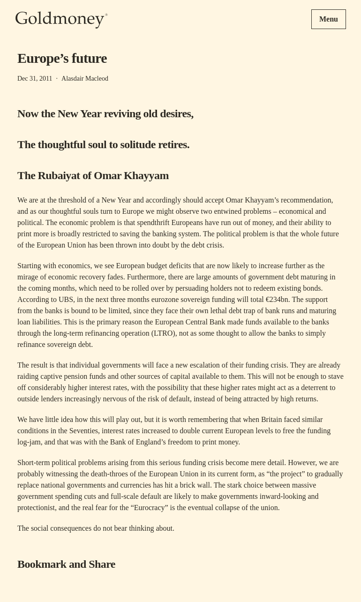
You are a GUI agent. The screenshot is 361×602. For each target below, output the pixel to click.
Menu (328, 19)
